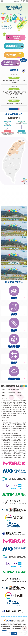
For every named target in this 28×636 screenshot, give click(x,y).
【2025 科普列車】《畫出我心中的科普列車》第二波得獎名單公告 (14, 90)
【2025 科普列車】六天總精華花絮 (14, 100)
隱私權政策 (4, 630)
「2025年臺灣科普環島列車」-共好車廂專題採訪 (14, 78)
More (14, 109)
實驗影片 (16, 1)
